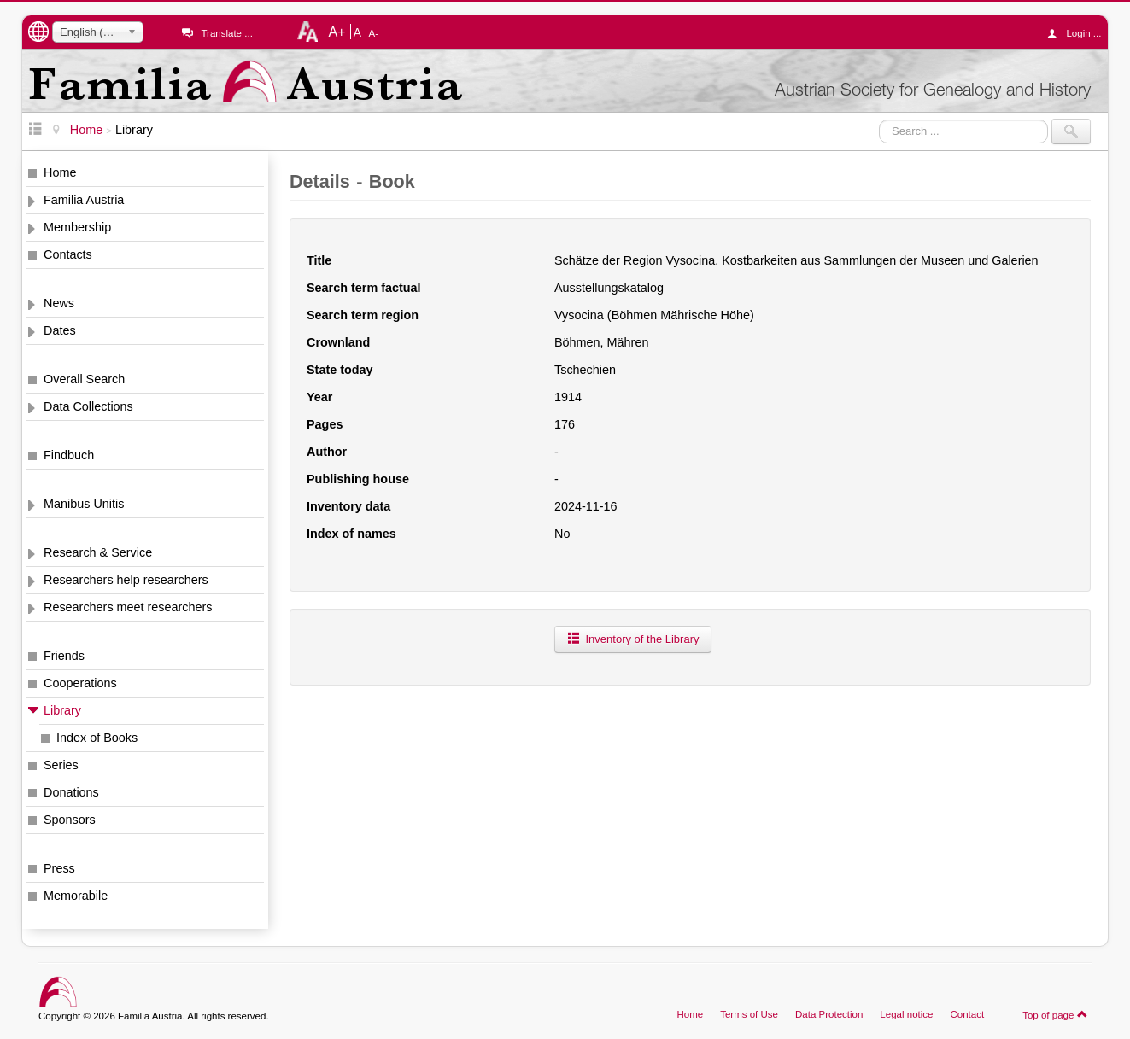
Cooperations (80, 683)
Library (62, 710)
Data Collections (88, 406)
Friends (64, 656)
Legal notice (906, 1014)
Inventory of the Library (633, 639)
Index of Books (97, 737)
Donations (71, 792)
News (59, 303)
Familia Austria (84, 200)
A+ (336, 31)
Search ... (879, 119)
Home (60, 172)
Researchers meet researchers (128, 607)
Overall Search (84, 379)
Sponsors (70, 819)
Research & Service (98, 552)
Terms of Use (749, 1014)
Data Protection (829, 1014)
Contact (967, 1014)
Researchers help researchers (126, 580)
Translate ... (226, 33)
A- (374, 33)
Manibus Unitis (84, 504)
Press (59, 868)
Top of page (1055, 1014)
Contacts (68, 254)
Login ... (1078, 33)
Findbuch (69, 455)
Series (61, 765)
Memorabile (76, 895)
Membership (77, 227)
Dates (60, 330)
